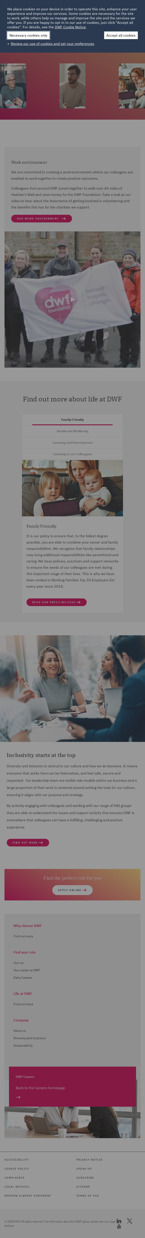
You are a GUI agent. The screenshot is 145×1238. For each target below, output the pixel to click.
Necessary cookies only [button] (28, 35)
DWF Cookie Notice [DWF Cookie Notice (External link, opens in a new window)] (70, 27)
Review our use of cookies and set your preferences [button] (52, 43)
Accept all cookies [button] (121, 35)
